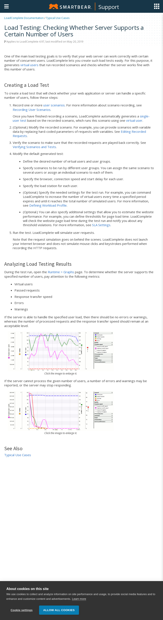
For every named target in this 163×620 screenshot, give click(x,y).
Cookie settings (22, 610)
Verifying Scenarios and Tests (34, 147)
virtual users (29, 65)
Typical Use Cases (58, 18)
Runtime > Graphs (61, 272)
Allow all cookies (59, 610)
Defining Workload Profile (48, 205)
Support (108, 7)
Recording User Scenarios (32, 109)
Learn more (79, 599)
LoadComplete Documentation (24, 18)
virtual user (134, 120)
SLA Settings (101, 225)
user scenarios (54, 105)
